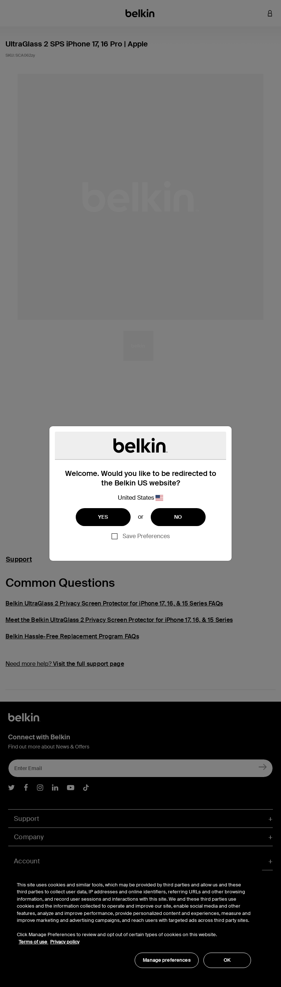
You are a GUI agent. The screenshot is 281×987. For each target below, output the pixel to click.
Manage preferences (166, 960)
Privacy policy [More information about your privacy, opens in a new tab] (64, 942)
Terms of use (33, 942)
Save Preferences (146, 536)
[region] (134, 921)
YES (103, 517)
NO (178, 517)
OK (227, 960)
